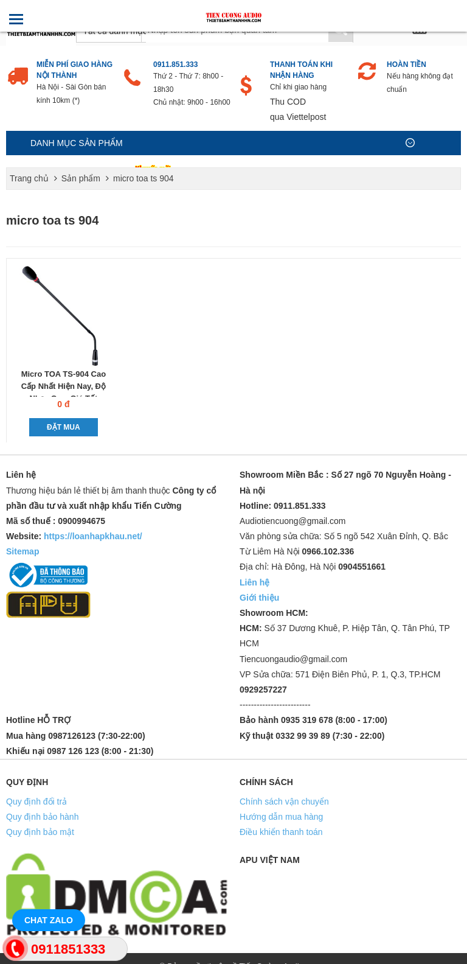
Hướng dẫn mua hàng (281, 817)
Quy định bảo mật (40, 832)
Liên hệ (254, 582)
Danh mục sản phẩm (76, 143)
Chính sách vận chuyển (284, 801)
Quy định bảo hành (42, 817)
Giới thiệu (259, 597)
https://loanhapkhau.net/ (93, 536)
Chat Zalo (48, 920)
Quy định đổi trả (36, 801)
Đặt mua (63, 427)
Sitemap (22, 551)
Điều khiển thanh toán (281, 832)
